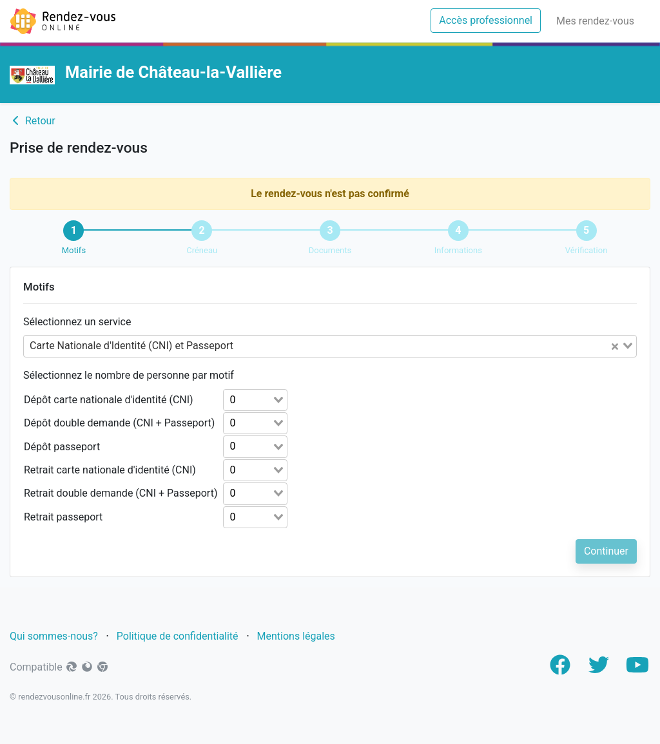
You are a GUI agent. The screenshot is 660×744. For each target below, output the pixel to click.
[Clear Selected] (615, 346)
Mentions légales (297, 636)
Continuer (606, 551)
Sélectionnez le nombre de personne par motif (128, 375)
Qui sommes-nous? (54, 636)
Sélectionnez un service (77, 322)
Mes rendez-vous (597, 20)
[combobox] (330, 346)
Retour (32, 121)
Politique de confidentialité (177, 636)
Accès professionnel (490, 19)
